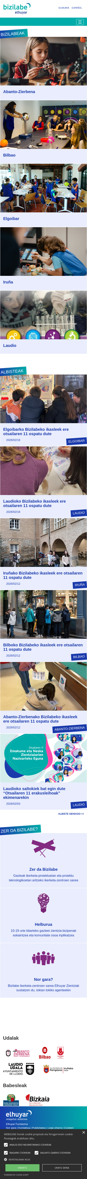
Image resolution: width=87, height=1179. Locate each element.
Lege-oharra (55, 1127)
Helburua (43, 924)
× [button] (83, 1132)
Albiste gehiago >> (71, 813)
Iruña (8, 282)
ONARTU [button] (22, 1167)
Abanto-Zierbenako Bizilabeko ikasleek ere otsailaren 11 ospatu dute (40, 719)
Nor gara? (43, 979)
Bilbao (9, 155)
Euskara (64, 8)
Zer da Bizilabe (43, 869)
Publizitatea (39, 1127)
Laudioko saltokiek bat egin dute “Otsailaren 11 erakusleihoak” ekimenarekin (34, 793)
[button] (43, 1159)
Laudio (9, 345)
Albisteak (12, 371)
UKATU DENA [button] (62, 1167)
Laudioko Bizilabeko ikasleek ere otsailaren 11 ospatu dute (34, 503)
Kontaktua (24, 1127)
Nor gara (11, 1127)
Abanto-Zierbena (19, 91)
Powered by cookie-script (16, 1175)
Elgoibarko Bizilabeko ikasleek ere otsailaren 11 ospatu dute (36, 431)
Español (77, 8)
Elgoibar (11, 218)
